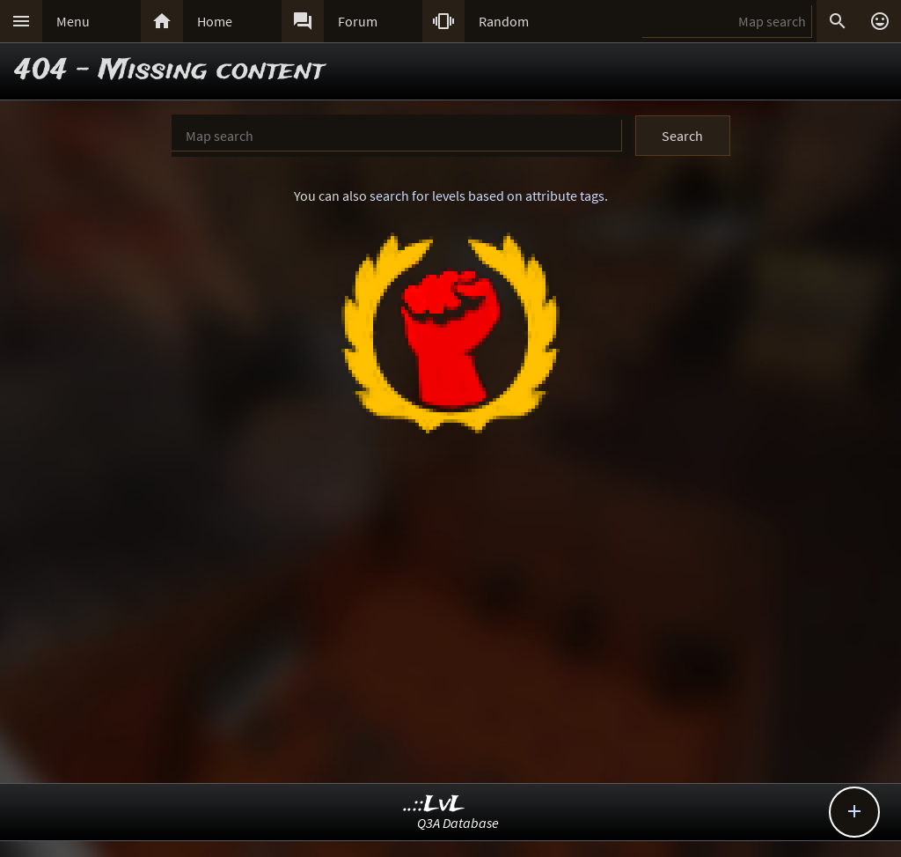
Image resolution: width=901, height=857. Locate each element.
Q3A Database (458, 822)
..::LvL (434, 804)
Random (504, 21)
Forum (357, 21)
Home (214, 21)
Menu (73, 21)
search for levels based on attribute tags (487, 195)
